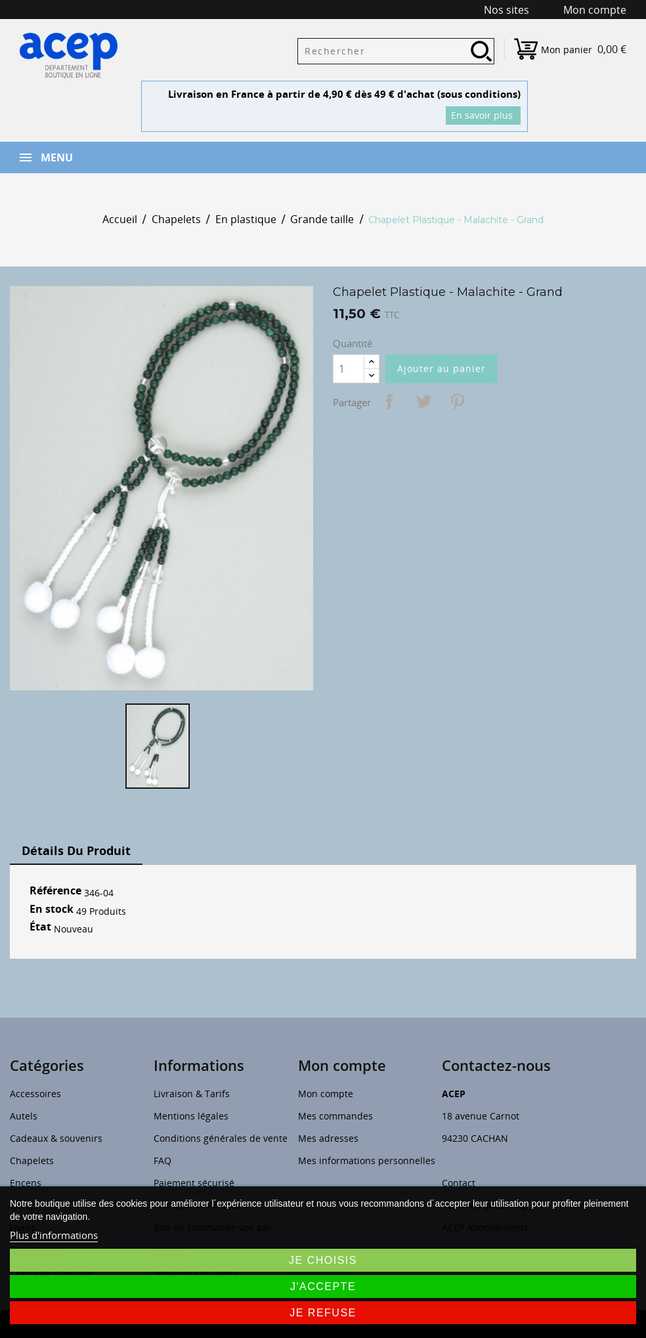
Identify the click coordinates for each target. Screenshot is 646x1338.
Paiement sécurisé (194, 1183)
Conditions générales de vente (221, 1138)
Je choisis (323, 1260)
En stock (52, 909)
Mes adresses (328, 1138)
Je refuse (323, 1312)
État (40, 927)
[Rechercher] (395, 51)
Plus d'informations (54, 1235)
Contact (458, 1183)
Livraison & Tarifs (192, 1093)
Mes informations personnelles (366, 1160)
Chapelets (32, 1160)
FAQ (162, 1160)
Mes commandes (335, 1116)
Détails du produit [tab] (76, 850)
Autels (23, 1116)
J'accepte (323, 1286)
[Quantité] (348, 368)
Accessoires (35, 1093)
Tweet (423, 401)
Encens (25, 1183)
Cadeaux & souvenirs (56, 1138)
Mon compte (325, 1093)
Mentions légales (191, 1116)
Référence (55, 891)
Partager (389, 401)
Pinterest (457, 401)
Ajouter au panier (441, 368)
